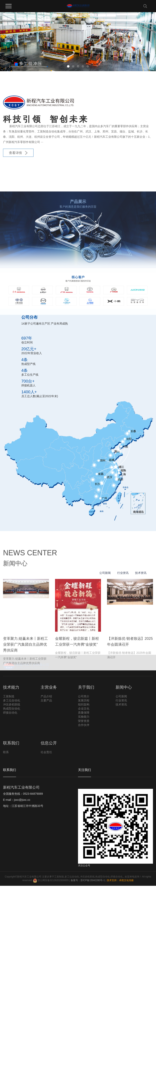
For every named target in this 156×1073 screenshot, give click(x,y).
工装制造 (59, 876)
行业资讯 (123, 678)
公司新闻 (105, 678)
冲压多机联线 (87, 876)
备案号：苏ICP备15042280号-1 (88, 880)
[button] (68, 66)
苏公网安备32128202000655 (51, 880)
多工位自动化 (72, 876)
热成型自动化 (102, 876)
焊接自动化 (116, 876)
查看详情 (18, 153)
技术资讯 (140, 678)
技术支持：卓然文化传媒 (120, 880)
